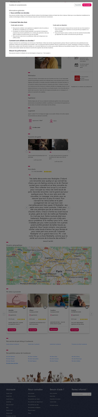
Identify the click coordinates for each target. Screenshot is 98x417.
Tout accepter (86, 5)
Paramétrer (78, 5)
